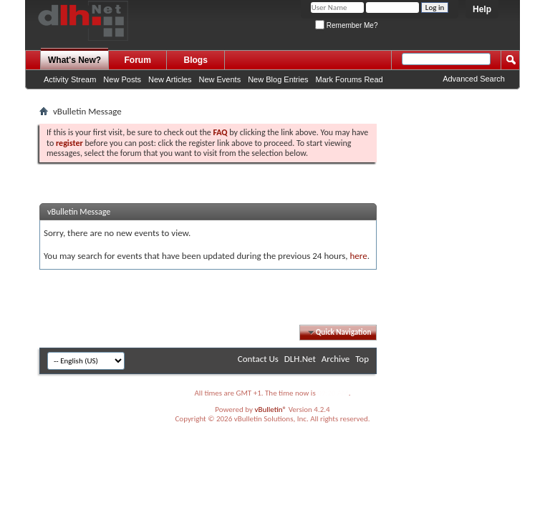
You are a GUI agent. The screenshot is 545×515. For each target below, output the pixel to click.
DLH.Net (300, 358)
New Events (219, 79)
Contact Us (258, 358)
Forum (138, 60)
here (358, 255)
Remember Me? (346, 25)
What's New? (74, 60)
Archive (335, 358)
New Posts (122, 79)
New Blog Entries (278, 79)
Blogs (196, 60)
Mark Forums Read (349, 79)
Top (362, 358)
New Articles (170, 79)
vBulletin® (270, 409)
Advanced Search (474, 78)
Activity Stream (70, 79)
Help (482, 9)
